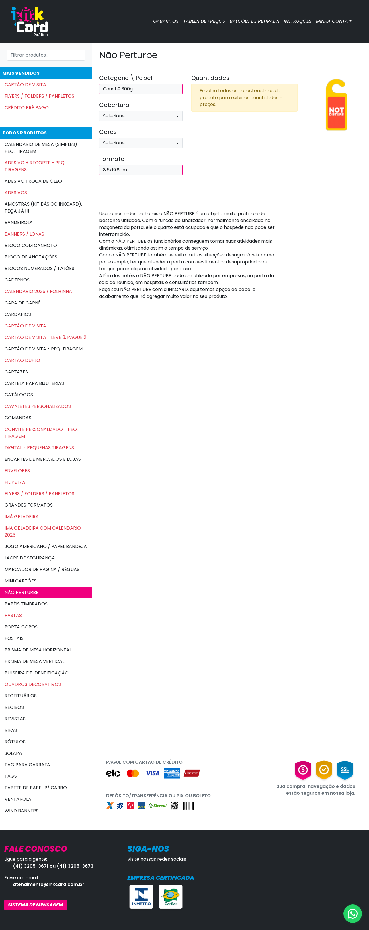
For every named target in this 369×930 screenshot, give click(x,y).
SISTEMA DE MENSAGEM (35, 905)
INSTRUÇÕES (297, 21)
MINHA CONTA (332, 21)
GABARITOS (166, 21)
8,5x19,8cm (115, 170)
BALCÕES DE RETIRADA (254, 21)
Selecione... (115, 116)
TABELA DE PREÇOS (204, 21)
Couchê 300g (118, 89)
